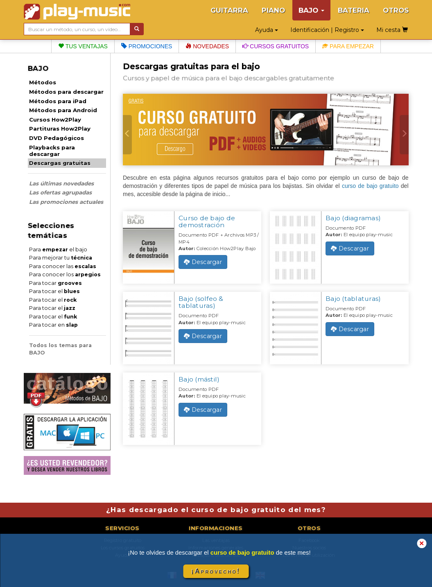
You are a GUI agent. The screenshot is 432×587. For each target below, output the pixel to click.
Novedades (207, 46)
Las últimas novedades (61, 183)
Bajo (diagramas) (353, 218)
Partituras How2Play (59, 128)
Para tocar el (54, 291)
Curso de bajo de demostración (207, 221)
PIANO (273, 10)
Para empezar (348, 46)
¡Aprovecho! (215, 571)
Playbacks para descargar (52, 150)
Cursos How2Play (55, 119)
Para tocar (55, 283)
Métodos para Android (63, 110)
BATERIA (353, 10)
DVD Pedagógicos (56, 138)
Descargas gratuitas (59, 163)
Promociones (146, 46)
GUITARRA (229, 10)
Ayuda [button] (266, 30)
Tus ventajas (83, 46)
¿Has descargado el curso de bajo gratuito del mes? (216, 510)
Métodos (42, 82)
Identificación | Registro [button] (327, 30)
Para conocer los (65, 274)
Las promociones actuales (66, 202)
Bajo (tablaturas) (353, 299)
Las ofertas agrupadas (60, 192)
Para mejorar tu (60, 258)
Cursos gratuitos (275, 46)
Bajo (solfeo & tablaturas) (201, 302)
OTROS (396, 10)
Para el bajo (58, 249)
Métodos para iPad (57, 101)
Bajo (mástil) (199, 379)
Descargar (203, 262)
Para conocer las (62, 266)
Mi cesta (392, 30)
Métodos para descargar (66, 91)
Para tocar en (53, 325)
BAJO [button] (311, 10)
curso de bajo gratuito (370, 186)
